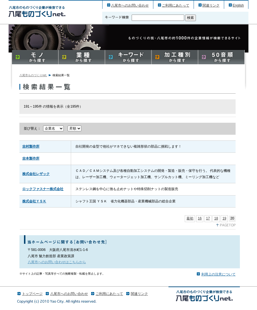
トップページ (32, 294)
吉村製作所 (30, 146)
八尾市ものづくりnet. (33, 75)
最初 (189, 218)
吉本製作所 (30, 158)
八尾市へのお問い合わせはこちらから (57, 262)
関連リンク (211, 5)
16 (200, 218)
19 (224, 218)
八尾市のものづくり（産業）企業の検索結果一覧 (37, 11)
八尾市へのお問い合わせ (130, 5)
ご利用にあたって (175, 5)
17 (208, 218)
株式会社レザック (36, 174)
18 (216, 218)
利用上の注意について (218, 274)
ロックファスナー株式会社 (42, 189)
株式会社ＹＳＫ (34, 201)
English (238, 5)
